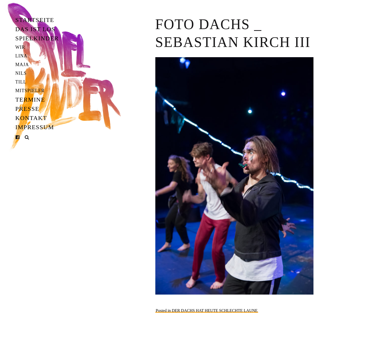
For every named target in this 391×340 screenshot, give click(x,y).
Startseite (34, 20)
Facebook (21, 137)
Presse (27, 108)
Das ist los (35, 29)
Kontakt (31, 118)
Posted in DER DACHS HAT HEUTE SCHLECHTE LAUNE (207, 310)
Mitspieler (30, 90)
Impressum (34, 127)
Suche (27, 137)
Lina (21, 55)
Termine (30, 99)
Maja (22, 64)
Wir (20, 47)
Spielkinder (37, 38)
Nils (21, 73)
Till (20, 81)
